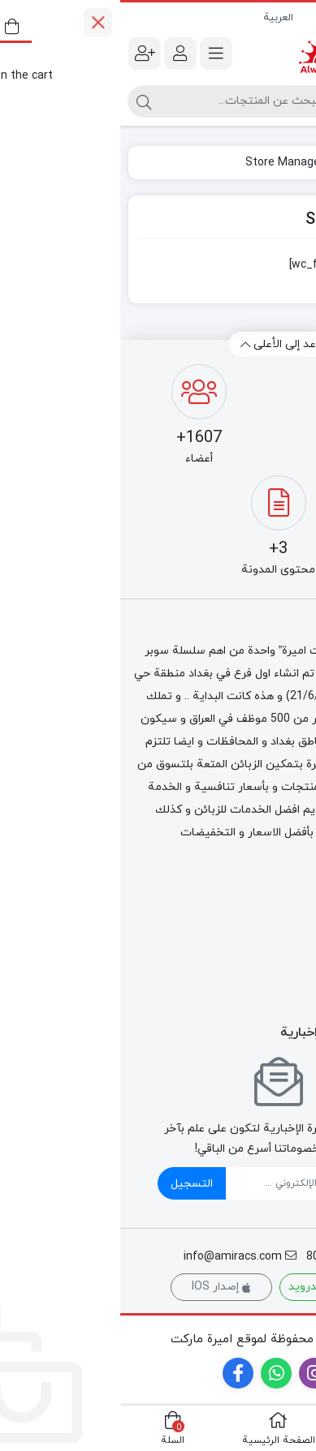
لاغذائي (290, 902)
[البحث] (125, 101)
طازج (296, 977)
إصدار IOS (101, 1286)
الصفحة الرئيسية (258, 162)
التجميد (289, 921)
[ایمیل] (178, 1183)
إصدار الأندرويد (212, 1286)
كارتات (291, 995)
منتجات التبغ (275, 939)
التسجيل (71, 1183)
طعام (296, 958)
